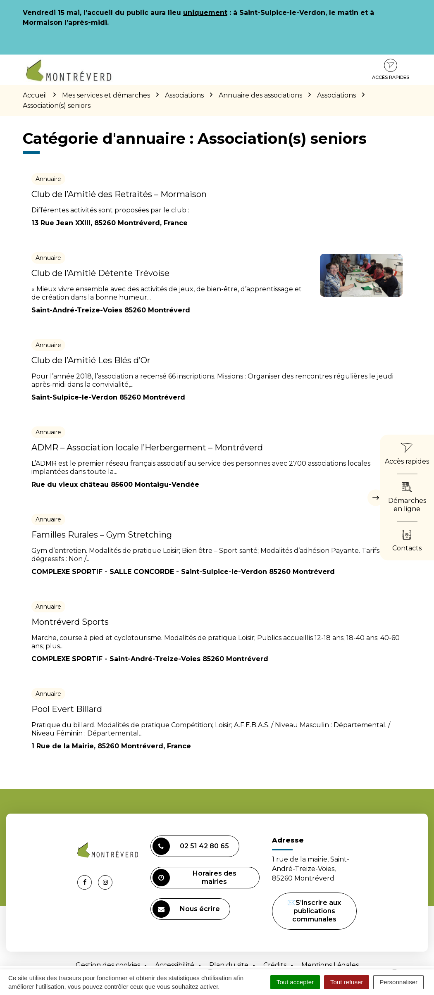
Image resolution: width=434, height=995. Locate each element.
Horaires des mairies (194, 877)
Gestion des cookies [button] (108, 965)
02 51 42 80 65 (191, 846)
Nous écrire (186, 909)
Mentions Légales (330, 965)
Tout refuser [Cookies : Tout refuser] (346, 981)
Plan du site (228, 965)
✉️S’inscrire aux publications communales (314, 911)
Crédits (274, 965)
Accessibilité (174, 965)
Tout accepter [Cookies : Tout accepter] (295, 981)
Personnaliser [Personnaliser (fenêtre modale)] (398, 981)
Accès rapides (390, 69)
